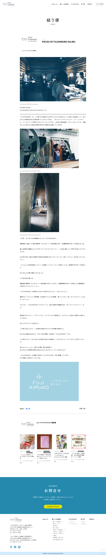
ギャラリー (72, 521)
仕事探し (55, 535)
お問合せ (89, 4)
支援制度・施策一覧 (58, 537)
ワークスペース (73, 523)
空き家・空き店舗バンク (59, 530)
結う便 (83, 4)
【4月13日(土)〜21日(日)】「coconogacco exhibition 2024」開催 (61, 455)
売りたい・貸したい (59, 531)
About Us (54, 4)
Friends (84, 523)
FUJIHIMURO (75, 4)
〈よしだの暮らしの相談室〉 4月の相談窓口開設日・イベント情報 (78, 455)
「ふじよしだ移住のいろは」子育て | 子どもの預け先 (27, 456)
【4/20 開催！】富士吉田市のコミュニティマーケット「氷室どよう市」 (44, 456)
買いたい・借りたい (59, 533)
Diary (83, 521)
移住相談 (55, 526)
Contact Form (53, 506)
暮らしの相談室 (64, 4)
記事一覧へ (83, 408)
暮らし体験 (55, 528)
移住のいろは (56, 523)
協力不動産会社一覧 (58, 539)
